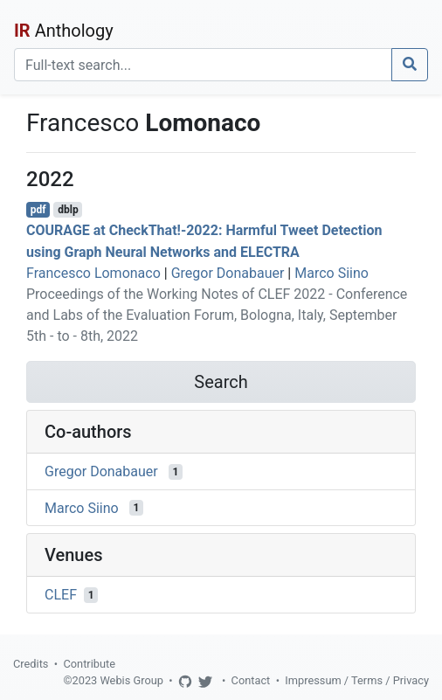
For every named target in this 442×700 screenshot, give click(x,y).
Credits (30, 663)
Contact (251, 680)
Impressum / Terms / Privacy (357, 680)
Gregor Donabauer (228, 273)
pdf (38, 210)
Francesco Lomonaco (93, 273)
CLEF (61, 594)
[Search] (203, 64)
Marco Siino (331, 273)
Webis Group (131, 680)
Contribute (89, 663)
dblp (68, 210)
